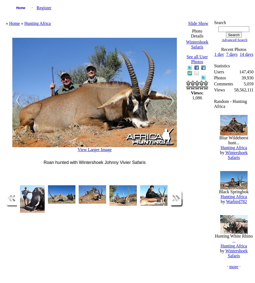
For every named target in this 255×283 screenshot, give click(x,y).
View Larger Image (95, 149)
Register (44, 7)
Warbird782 (236, 201)
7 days (231, 54)
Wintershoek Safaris (197, 44)
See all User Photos (197, 59)
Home (20, 8)
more (233, 266)
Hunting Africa (37, 23)
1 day (219, 54)
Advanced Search (234, 40)
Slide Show (198, 23)
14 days (246, 54)
